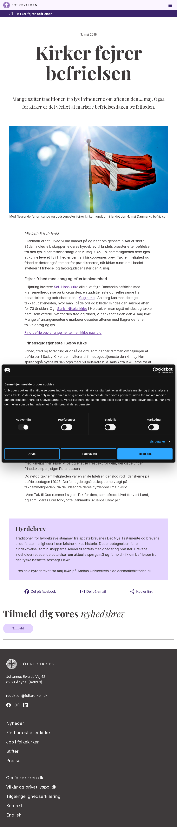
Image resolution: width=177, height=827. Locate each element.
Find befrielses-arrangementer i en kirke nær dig (63, 332)
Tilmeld (18, 628)
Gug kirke (87, 298)
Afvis (32, 453)
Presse (13, 760)
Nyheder (15, 723)
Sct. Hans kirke (66, 287)
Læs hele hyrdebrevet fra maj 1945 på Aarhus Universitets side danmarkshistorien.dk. (84, 571)
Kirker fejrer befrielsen (35, 14)
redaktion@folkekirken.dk (27, 696)
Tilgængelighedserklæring (33, 796)
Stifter (12, 751)
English (14, 815)
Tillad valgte (88, 453)
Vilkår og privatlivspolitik (31, 787)
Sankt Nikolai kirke (72, 309)
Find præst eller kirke (28, 732)
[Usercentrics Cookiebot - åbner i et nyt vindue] (156, 370)
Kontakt (14, 805)
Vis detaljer (157, 441)
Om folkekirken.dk (24, 777)
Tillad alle (145, 453)
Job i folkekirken (23, 742)
